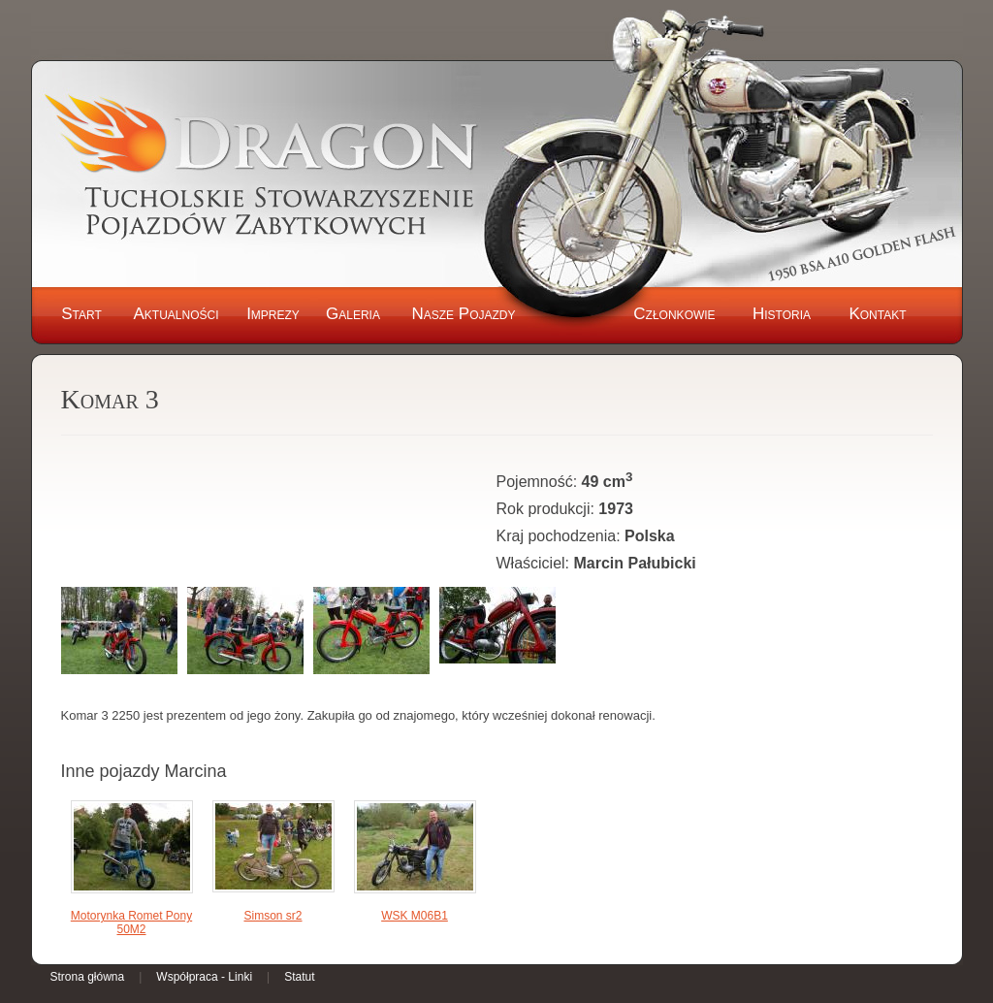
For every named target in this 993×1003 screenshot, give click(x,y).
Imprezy (273, 314)
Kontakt (877, 314)
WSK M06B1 (414, 915)
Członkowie (674, 314)
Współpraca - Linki (204, 977)
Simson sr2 (272, 915)
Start (81, 314)
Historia (782, 314)
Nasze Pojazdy (463, 314)
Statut (299, 977)
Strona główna (87, 977)
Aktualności (175, 314)
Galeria (353, 314)
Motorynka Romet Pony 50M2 (131, 922)
